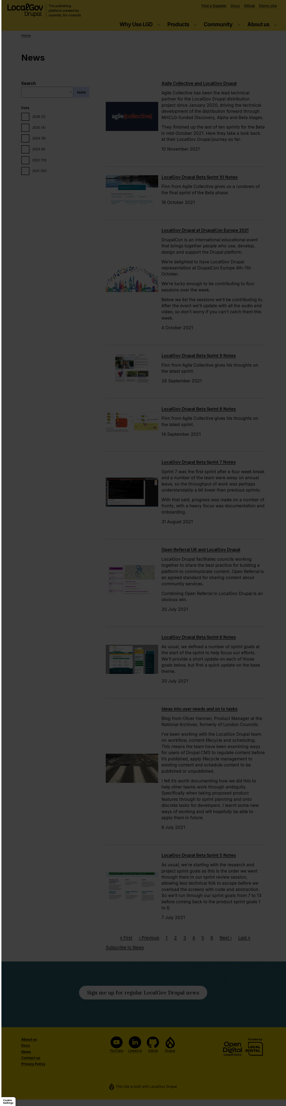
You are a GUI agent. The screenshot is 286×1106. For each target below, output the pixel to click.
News (26, 1052)
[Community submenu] (238, 24)
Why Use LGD (136, 24)
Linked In (135, 1044)
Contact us (30, 1058)
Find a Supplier (214, 6)
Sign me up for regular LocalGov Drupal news (147, 994)
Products (178, 24)
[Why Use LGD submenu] (158, 24)
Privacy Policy (33, 1064)
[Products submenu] (195, 24)
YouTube (116, 1044)
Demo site (268, 6)
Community (218, 24)
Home (26, 36)
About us (258, 24)
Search (28, 83)
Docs (235, 6)
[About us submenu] (275, 24)
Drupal (170, 1044)
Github (249, 6)
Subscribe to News (125, 947)
